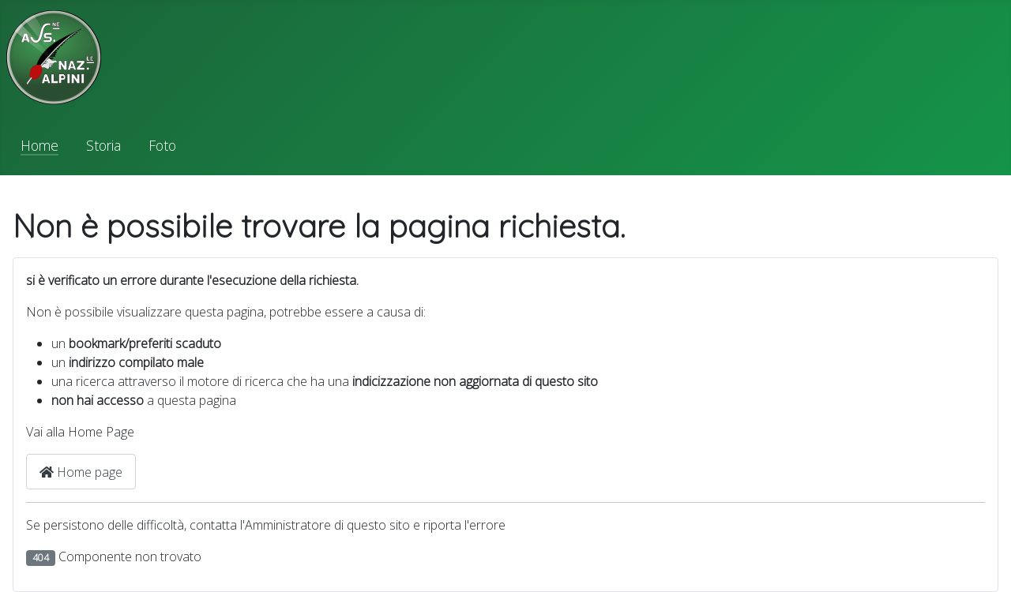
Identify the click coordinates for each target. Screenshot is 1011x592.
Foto (162, 145)
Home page (80, 472)
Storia (103, 145)
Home (39, 145)
